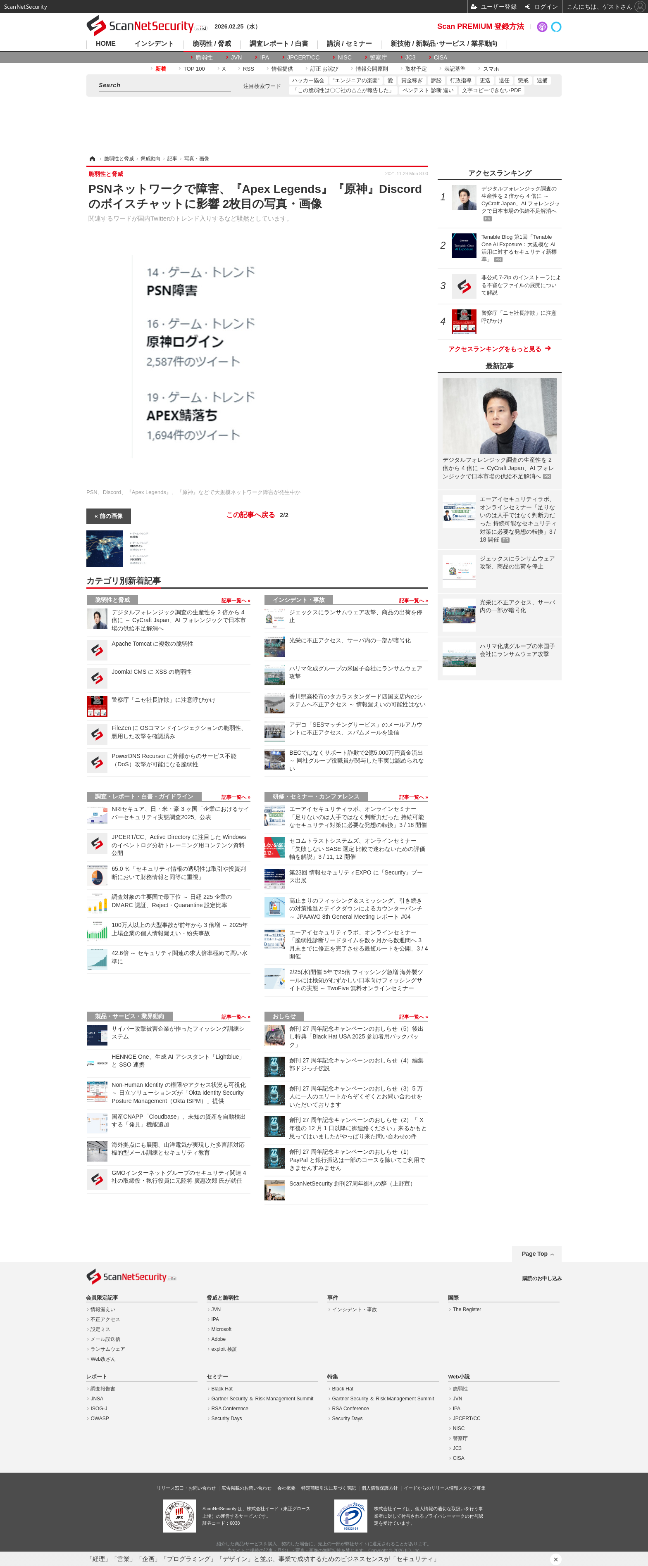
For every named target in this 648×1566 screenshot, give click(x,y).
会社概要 (286, 1487)
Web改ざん (103, 1359)
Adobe (219, 1339)
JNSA (97, 1399)
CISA (441, 57)
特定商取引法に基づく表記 (328, 1487)
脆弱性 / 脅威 (212, 43)
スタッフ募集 (472, 1487)
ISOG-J (99, 1409)
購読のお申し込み (542, 1278)
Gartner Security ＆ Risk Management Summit (263, 1399)
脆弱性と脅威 (112, 599)
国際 (453, 1298)
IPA (264, 57)
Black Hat (222, 1389)
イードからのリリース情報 (431, 1487)
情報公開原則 (372, 69)
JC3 (410, 57)
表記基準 (455, 69)
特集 (332, 1377)
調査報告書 (103, 1389)
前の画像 (111, 516)
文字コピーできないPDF (491, 90)
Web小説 (458, 1377)
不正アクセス (105, 1319)
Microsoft (222, 1329)
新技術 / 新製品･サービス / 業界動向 (444, 43)
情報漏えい (103, 1309)
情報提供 (282, 69)
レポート (96, 1377)
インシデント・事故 (299, 599)
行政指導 (461, 80)
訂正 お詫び (324, 69)
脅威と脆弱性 (223, 1298)
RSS (248, 69)
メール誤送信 (105, 1339)
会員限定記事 (102, 1298)
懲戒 (523, 80)
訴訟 (436, 80)
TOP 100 (194, 69)
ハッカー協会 (308, 80)
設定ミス (100, 1329)
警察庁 (378, 57)
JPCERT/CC (303, 57)
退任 (504, 80)
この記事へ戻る (257, 515)
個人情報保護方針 (380, 1487)
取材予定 (416, 69)
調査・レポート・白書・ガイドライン (144, 796)
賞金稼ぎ (412, 80)
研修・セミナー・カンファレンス (316, 796)
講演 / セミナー (349, 43)
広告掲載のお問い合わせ (247, 1487)
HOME (106, 43)
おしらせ (284, 1016)
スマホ (491, 69)
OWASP (100, 1418)
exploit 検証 (224, 1349)
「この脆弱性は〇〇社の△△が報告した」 (343, 90)
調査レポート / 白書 (279, 43)
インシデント (154, 43)
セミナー (217, 1377)
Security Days (227, 1418)
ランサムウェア (108, 1349)
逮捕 (542, 80)
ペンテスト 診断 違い (428, 90)
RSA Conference (230, 1409)
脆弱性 (204, 57)
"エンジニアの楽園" (356, 80)
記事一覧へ (235, 601)
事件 (332, 1298)
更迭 (485, 80)
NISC (344, 57)
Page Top (535, 1253)
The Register (467, 1309)
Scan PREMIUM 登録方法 (480, 26)
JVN (236, 57)
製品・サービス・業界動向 (129, 1016)
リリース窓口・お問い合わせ (186, 1487)
